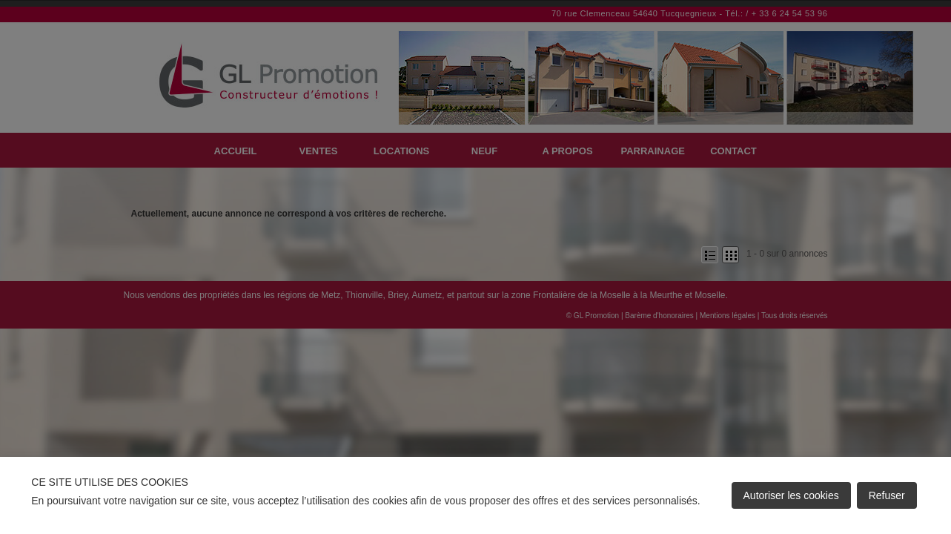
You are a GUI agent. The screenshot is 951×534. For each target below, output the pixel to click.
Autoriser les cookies (791, 495)
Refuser (887, 495)
